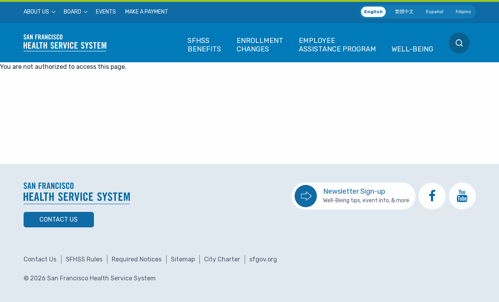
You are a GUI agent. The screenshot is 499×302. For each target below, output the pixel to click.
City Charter (222, 259)
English (373, 11)
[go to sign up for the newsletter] (353, 196)
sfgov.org (263, 259)
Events (106, 12)
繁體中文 (404, 11)
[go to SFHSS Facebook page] (432, 196)
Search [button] (459, 42)
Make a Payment (146, 12)
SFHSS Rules (84, 259)
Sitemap (183, 259)
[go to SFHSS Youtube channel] (462, 196)
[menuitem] (39, 12)
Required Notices (137, 259)
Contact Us (58, 219)
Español (434, 11)
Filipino (463, 11)
